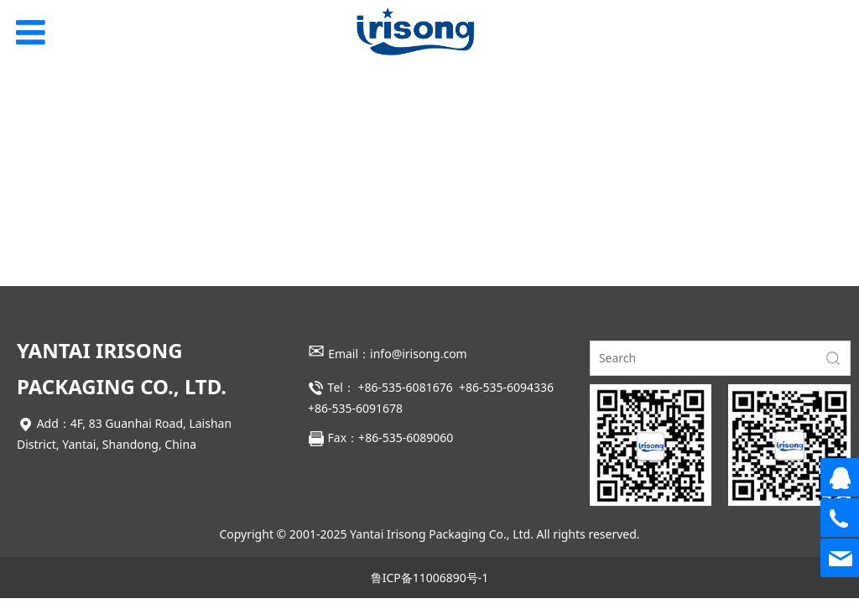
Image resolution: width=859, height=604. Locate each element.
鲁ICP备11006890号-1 (430, 578)
